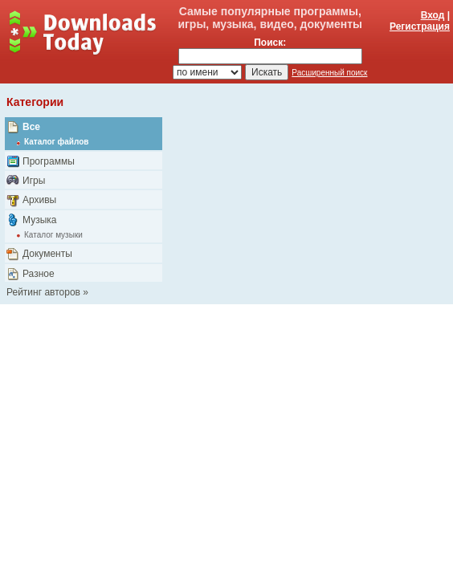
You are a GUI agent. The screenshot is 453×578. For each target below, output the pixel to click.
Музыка (39, 220)
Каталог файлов (56, 141)
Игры (33, 180)
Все (31, 126)
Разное (38, 273)
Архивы (39, 200)
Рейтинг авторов (43, 292)
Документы (47, 253)
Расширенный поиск (329, 72)
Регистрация (420, 26)
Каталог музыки (53, 234)
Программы (48, 161)
